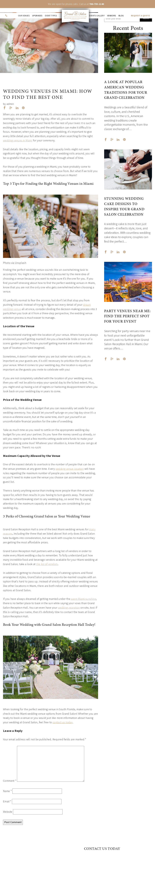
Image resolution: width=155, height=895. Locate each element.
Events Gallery (97, 15)
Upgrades (37, 15)
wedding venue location (70, 468)
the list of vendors (47, 564)
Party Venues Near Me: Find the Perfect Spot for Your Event (127, 317)
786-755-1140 (96, 3)
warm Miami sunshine (83, 599)
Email (7, 801)
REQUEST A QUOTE (140, 15)
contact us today (63, 722)
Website (7, 811)
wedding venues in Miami (17, 140)
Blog (121, 15)
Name (7, 791)
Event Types (51, 15)
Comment (9, 780)
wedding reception (69, 607)
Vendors (111, 15)
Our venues (24, 15)
